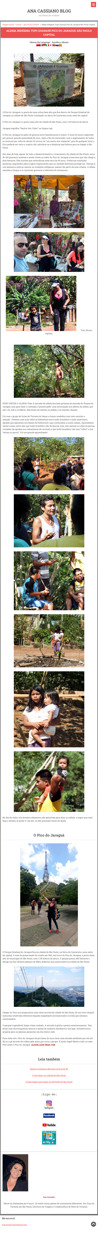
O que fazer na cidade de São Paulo (49, 1075)
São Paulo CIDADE (31, 24)
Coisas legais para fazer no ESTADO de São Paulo (49, 1081)
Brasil (18, 24)
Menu (93, 4)
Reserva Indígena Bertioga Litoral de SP (49, 1069)
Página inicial (8, 24)
